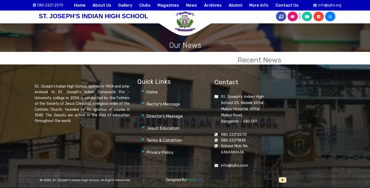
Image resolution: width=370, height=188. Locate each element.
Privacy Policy (159, 152)
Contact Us (287, 5)
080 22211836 (233, 140)
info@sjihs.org (329, 5)
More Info (259, 5)
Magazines (168, 5)
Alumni (235, 5)
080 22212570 (234, 134)
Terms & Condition (164, 140)
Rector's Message (163, 104)
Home (80, 5)
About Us (101, 5)
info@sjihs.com (234, 165)
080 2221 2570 (50, 5)
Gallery (125, 5)
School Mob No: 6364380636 (234, 149)
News (191, 5)
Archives (213, 5)
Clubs (145, 5)
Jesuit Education (163, 128)
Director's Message (164, 116)
